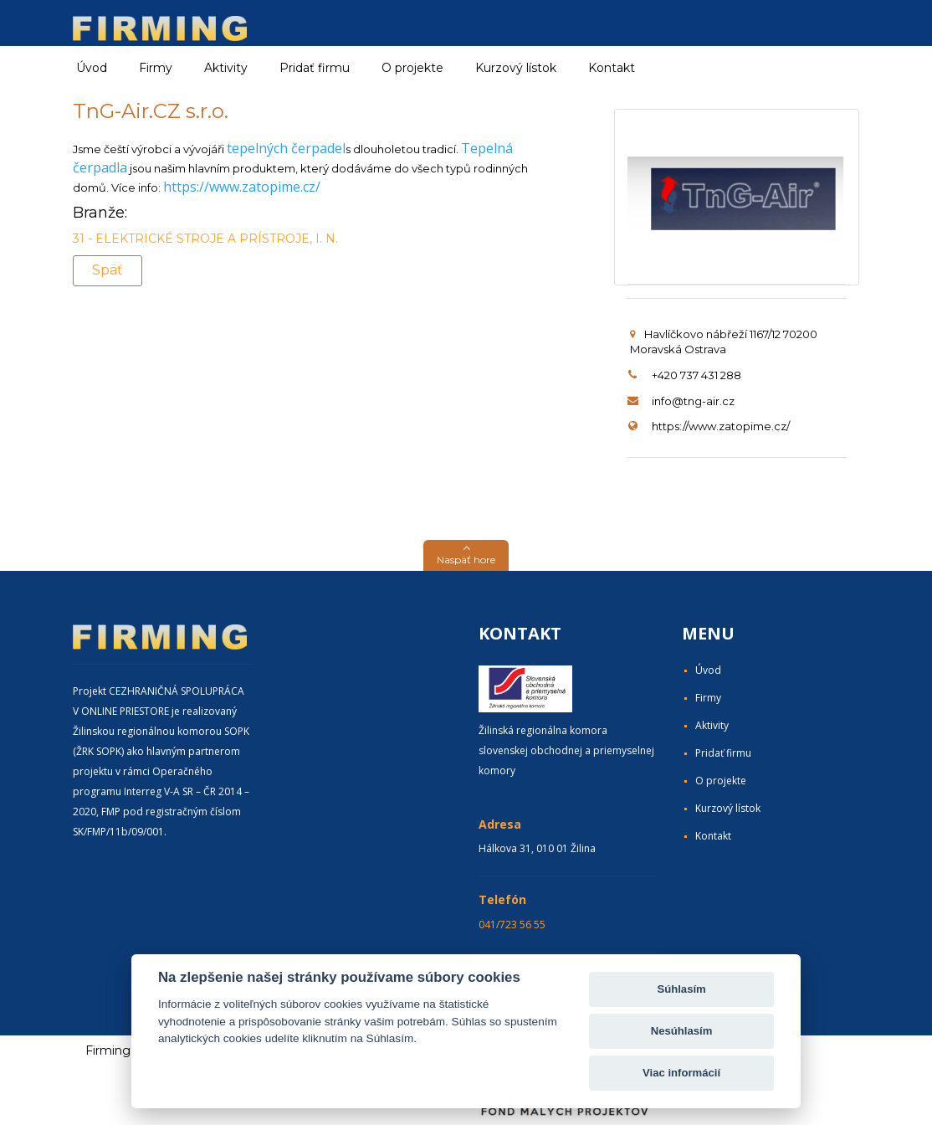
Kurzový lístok (515, 67)
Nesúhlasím (682, 1031)
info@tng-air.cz (693, 401)
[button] (466, 555)
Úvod (91, 67)
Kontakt (611, 67)
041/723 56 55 (512, 924)
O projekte (412, 67)
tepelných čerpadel (286, 148)
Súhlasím (681, 989)
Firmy (708, 698)
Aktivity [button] (226, 67)
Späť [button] (107, 270)
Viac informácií (681, 1072)
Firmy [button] (155, 67)
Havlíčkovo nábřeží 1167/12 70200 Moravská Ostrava (723, 342)
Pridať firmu (314, 67)
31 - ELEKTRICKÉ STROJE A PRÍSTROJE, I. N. (205, 238)
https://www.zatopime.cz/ (241, 186)
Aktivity (712, 725)
